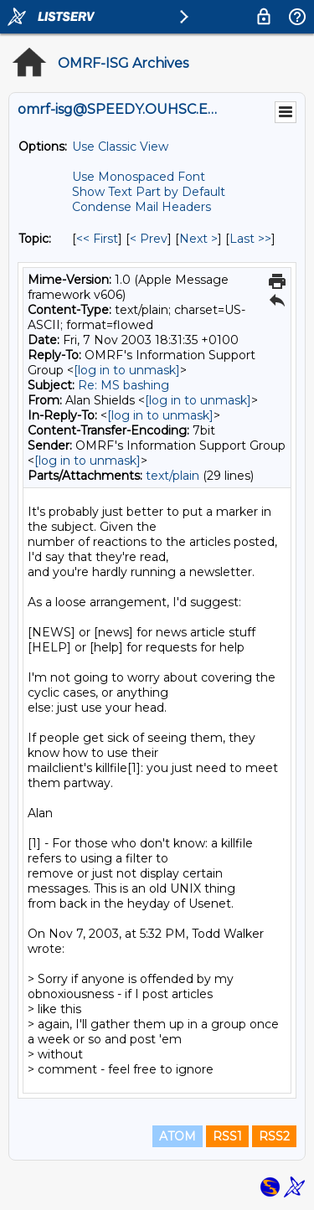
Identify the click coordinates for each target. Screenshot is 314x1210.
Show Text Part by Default (148, 191)
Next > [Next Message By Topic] (198, 238)
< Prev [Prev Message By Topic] (148, 238)
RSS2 (274, 1136)
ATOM (177, 1136)
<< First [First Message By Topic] (97, 238)
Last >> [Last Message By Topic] (250, 238)
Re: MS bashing (123, 385)
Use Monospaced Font (138, 176)
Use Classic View (120, 146)
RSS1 (227, 1136)
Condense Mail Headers (141, 206)
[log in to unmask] (127, 370)
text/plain (172, 475)
